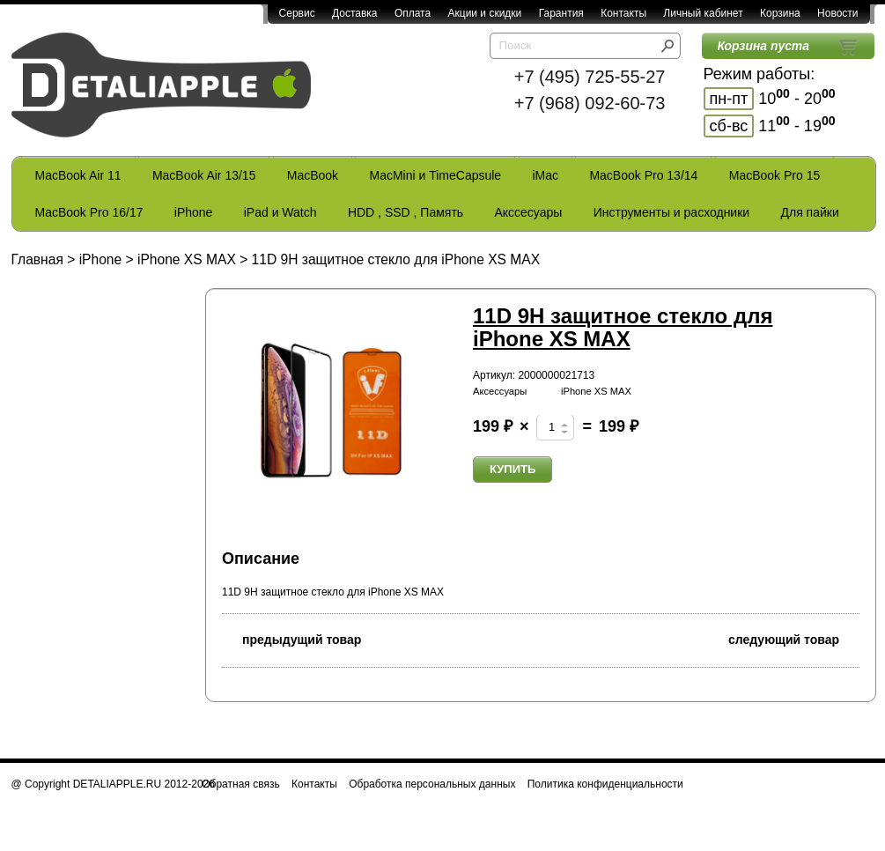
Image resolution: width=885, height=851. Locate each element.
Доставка (355, 13)
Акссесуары (528, 212)
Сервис (297, 13)
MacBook (312, 175)
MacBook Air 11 (78, 175)
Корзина (780, 13)
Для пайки (809, 212)
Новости (837, 13)
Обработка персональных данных (432, 784)
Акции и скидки (485, 13)
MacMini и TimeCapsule (435, 175)
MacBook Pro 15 (775, 175)
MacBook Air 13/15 (204, 175)
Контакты (623, 13)
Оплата (413, 13)
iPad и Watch (280, 212)
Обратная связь (240, 784)
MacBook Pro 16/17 (89, 212)
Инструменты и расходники (671, 212)
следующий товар (793, 638)
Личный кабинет (702, 13)
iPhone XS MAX (186, 259)
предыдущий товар (291, 638)
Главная (37, 259)
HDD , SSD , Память (405, 212)
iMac (546, 175)
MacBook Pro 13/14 (643, 175)
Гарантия (561, 13)
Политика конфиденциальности (605, 784)
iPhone (193, 212)
